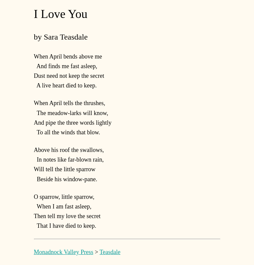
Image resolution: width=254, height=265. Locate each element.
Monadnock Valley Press (64, 252)
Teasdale (110, 252)
